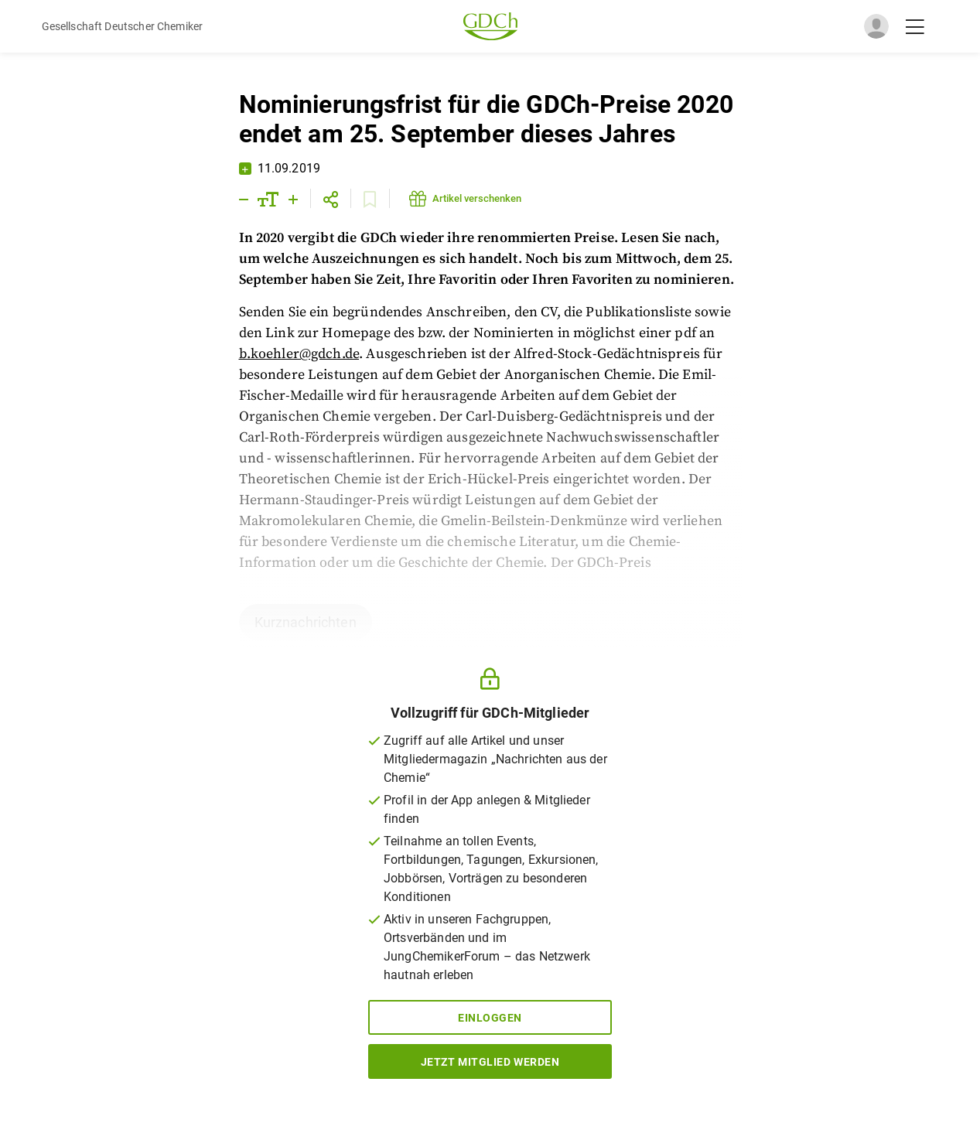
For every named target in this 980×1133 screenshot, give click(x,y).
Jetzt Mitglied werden (490, 1062)
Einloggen (490, 1018)
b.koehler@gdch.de (299, 354)
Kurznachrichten (305, 622)
